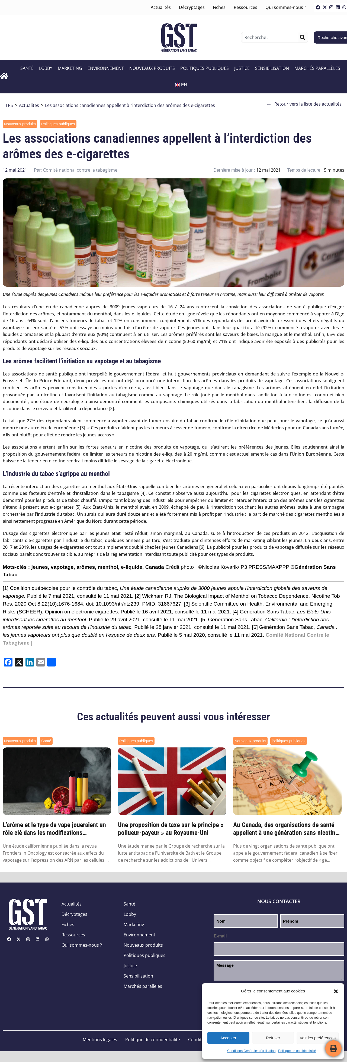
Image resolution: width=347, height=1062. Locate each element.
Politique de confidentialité (297, 1051)
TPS (9, 105)
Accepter (228, 1037)
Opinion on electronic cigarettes (81, 612)
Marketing (70, 68)
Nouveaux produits (152, 68)
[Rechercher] (302, 37)
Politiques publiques (204, 68)
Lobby (45, 68)
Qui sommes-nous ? (285, 7)
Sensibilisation (272, 68)
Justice (242, 68)
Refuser (273, 1037)
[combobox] (270, 37)
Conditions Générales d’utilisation (251, 1051)
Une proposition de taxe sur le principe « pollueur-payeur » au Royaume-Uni (170, 828)
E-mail (220, 936)
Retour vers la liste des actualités (304, 104)
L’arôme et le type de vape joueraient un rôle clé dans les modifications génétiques (54, 829)
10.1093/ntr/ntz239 (117, 604)
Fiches (219, 7)
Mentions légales (100, 1040)
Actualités (161, 7)
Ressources (245, 7)
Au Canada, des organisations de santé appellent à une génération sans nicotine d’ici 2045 (285, 829)
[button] (336, 991)
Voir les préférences (318, 1037)
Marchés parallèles (317, 68)
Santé (27, 68)
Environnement (106, 68)
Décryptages (192, 7)
